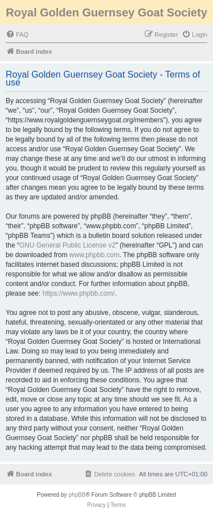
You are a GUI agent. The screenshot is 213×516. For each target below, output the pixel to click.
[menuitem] (17, 34)
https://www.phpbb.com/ (79, 293)
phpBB (77, 495)
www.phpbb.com (94, 255)
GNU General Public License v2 (67, 245)
